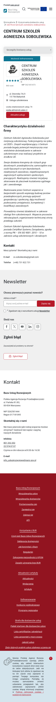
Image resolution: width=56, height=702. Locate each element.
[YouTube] (22, 327)
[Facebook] (7, 327)
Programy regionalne (28, 610)
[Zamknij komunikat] (50, 658)
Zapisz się (45, 303)
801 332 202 (9, 443)
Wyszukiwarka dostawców (28, 499)
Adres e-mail (9, 298)
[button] (28, 50)
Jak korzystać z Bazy (28, 547)
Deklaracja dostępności (28, 541)
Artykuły (28, 589)
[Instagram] (38, 327)
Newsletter (44, 311)
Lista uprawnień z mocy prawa (28, 637)
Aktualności (28, 578)
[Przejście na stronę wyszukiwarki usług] (23, 9)
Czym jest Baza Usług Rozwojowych (28, 536)
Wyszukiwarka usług (28, 493)
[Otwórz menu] (50, 9)
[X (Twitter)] (14, 327)
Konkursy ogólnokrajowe (28, 605)
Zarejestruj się (28, 509)
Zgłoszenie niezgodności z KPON (28, 557)
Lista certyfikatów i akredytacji (28, 631)
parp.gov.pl (14, 5)
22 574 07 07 (10, 446)
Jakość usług (28, 642)
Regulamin (28, 552)
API (28, 520)
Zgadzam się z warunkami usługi (29, 311)
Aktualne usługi (17, 115)
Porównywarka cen (28, 504)
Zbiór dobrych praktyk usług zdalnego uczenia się (28, 647)
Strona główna (9, 22)
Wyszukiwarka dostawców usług (31, 22)
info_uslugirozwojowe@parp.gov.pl (20, 460)
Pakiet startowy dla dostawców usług (28, 626)
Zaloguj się (28, 515)
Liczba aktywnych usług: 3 (16, 110)
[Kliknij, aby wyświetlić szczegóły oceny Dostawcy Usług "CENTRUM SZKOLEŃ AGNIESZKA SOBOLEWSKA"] (14, 83)
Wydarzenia (28, 584)
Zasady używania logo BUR (28, 563)
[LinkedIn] (30, 327)
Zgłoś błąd (16, 356)
